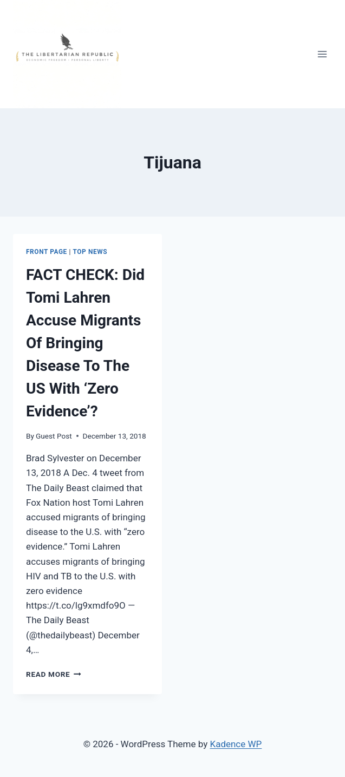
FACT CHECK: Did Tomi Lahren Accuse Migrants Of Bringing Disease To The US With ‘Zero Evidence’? (85, 343)
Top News (90, 252)
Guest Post (54, 436)
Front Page (46, 252)
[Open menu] (322, 53)
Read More (53, 674)
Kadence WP (236, 744)
